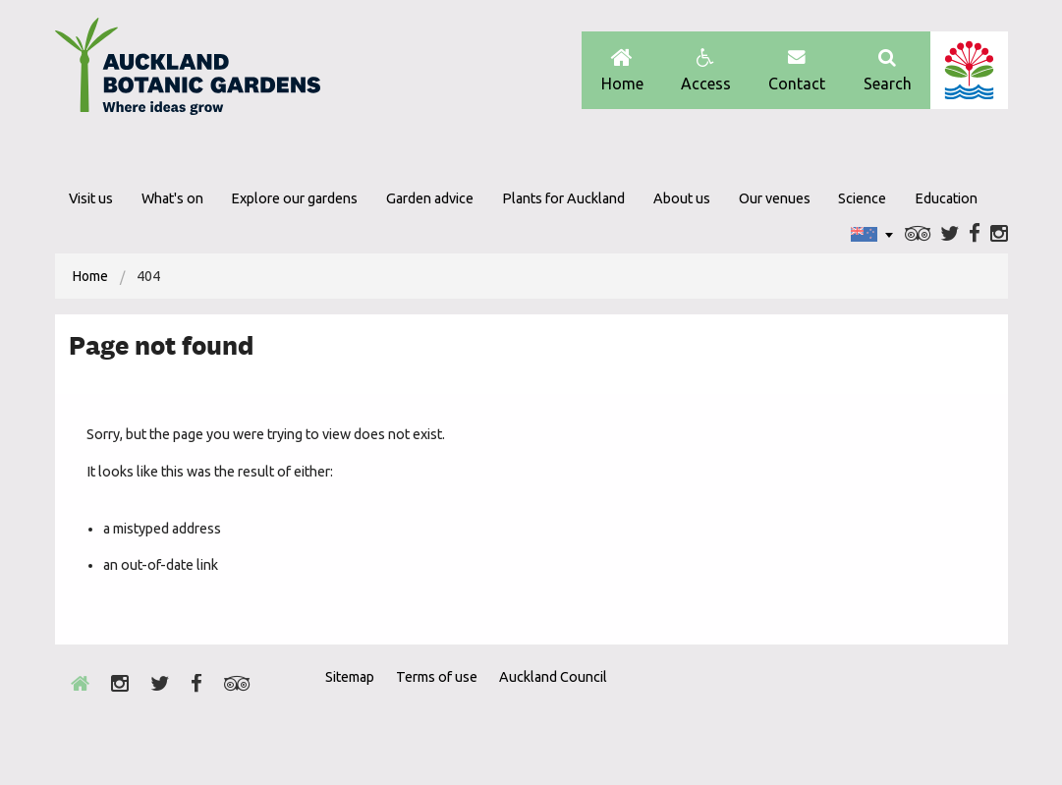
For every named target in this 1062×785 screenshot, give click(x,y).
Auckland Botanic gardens (187, 72)
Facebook (974, 234)
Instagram (999, 234)
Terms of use (436, 677)
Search (888, 70)
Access (706, 70)
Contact (796, 70)
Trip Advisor (918, 234)
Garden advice (430, 198)
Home (622, 70)
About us (681, 198)
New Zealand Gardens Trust (968, 712)
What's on (172, 198)
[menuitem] (90, 276)
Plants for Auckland (563, 198)
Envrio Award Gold (868, 712)
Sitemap (349, 677)
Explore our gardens (294, 198)
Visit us (91, 198)
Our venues (774, 198)
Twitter (949, 234)
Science (862, 198)
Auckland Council (969, 70)
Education (946, 198)
